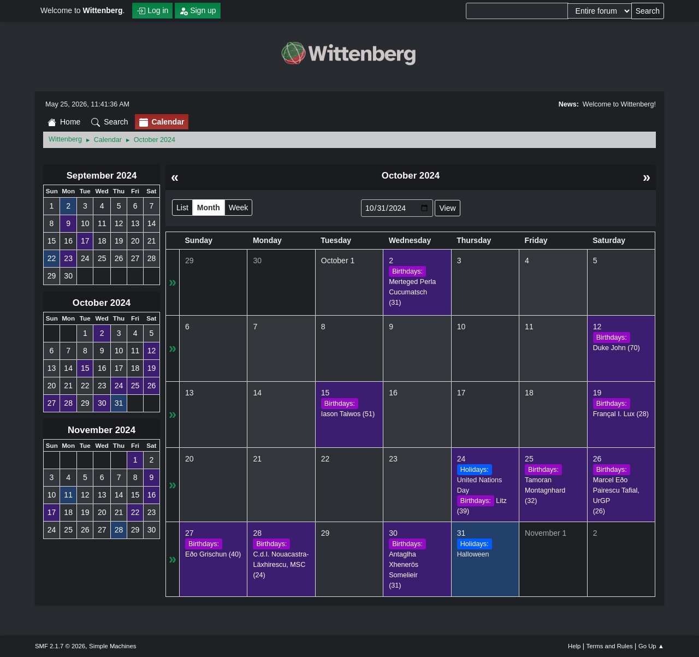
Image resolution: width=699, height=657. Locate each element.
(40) (213, 554)
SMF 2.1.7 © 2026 (60, 646)
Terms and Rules (610, 646)
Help (574, 646)
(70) (616, 348)
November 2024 (101, 430)
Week (238, 207)
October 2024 (102, 303)
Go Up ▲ (651, 646)
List (182, 207)
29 (189, 260)
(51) (348, 414)
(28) (621, 414)
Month (208, 207)
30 (257, 260)
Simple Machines (112, 646)
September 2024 (102, 175)
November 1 (545, 533)
